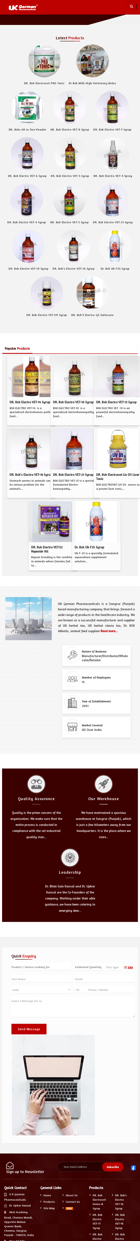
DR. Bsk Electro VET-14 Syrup (30, 402)
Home (47, 1195)
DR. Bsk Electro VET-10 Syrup (73, 402)
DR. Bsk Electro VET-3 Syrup (69, 222)
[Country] (41, 989)
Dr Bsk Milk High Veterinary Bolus (92, 83)
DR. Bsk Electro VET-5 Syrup (70, 176)
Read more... (109, 631)
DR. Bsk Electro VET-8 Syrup (69, 129)
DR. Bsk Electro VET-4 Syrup (26, 222)
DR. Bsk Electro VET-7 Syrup (112, 129)
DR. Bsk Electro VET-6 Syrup (27, 176)
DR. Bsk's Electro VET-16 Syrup (74, 268)
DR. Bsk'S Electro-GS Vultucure (92, 315)
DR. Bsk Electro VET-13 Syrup (116, 402)
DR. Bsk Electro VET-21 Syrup (113, 222)
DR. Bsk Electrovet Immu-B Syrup (99, 1201)
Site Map (49, 1208)
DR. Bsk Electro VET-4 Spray (112, 176)
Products (49, 1201)
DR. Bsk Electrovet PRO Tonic (44, 83)
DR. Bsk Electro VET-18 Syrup (120, 1221)
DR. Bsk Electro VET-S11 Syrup (46, 315)
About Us (71, 1195)
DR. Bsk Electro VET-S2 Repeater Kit (47, 549)
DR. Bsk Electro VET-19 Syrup (28, 268)
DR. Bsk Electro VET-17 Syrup (97, 1221)
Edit (128, 967)
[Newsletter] (90, 1167)
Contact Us (73, 1201)
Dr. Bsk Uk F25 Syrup (115, 268)
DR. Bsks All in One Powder (27, 129)
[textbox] (114, 967)
